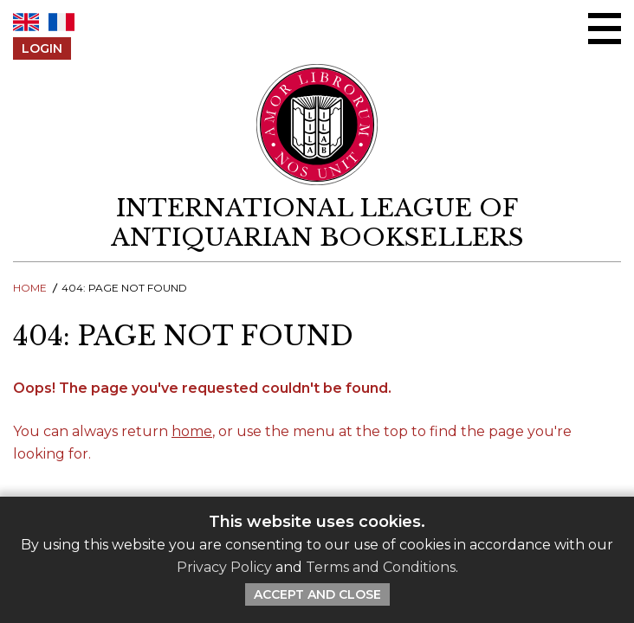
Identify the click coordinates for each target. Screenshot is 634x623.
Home (30, 287)
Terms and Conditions (381, 567)
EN (26, 22)
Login (42, 48)
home (191, 431)
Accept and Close (317, 594)
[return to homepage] (317, 223)
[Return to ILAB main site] (317, 124)
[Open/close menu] (604, 28)
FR (61, 22)
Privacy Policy (224, 567)
